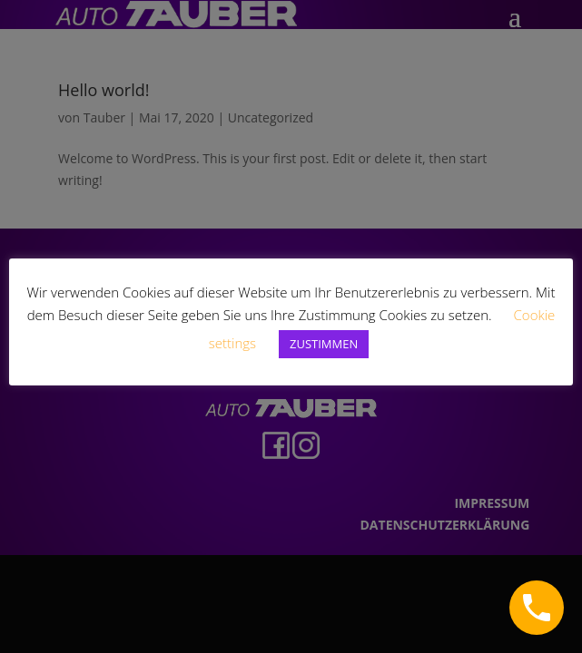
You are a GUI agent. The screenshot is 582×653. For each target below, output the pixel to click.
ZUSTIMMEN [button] (324, 344)
